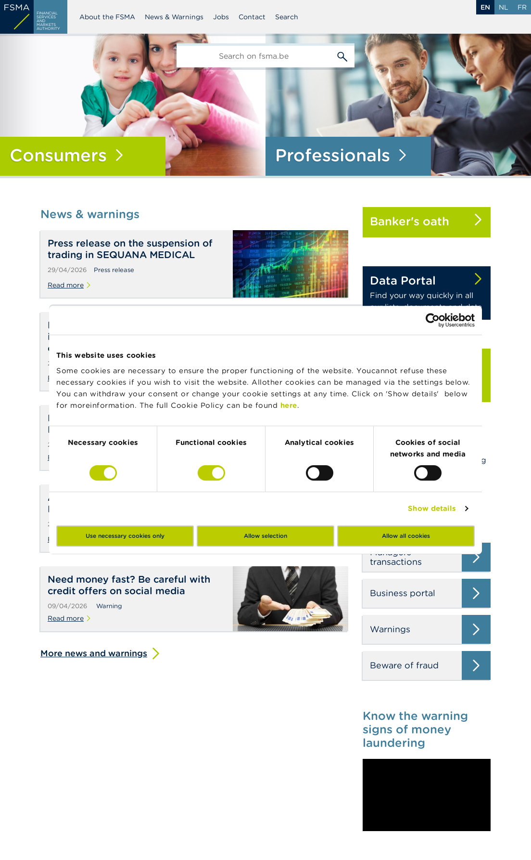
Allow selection (265, 535)
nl (503, 7)
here (288, 405)
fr (522, 7)
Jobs (221, 17)
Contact (252, 17)
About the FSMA (107, 17)
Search (286, 17)
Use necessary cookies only (125, 535)
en (485, 7)
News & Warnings (174, 17)
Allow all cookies (406, 535)
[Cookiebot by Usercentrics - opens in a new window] (433, 320)
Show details (432, 508)
